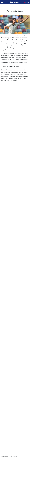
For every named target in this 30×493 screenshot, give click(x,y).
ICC (27, 405)
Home (2, 7)
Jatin (15, 13)
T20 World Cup (8, 259)
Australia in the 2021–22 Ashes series (11, 150)
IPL (17, 299)
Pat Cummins (8, 7)
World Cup (9, 216)
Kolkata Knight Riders (18, 301)
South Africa (14, 199)
